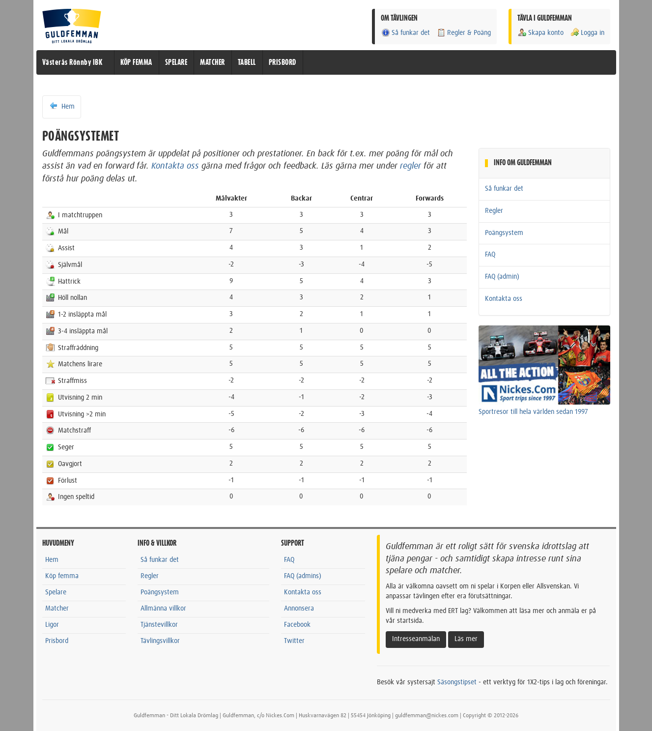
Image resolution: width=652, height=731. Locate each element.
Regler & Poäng (463, 32)
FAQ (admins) (302, 576)
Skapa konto (540, 32)
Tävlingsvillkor (160, 641)
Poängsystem (504, 233)
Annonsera (299, 608)
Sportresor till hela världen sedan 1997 (533, 412)
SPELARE (176, 62)
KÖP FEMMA (136, 62)
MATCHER (212, 62)
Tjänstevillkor (159, 624)
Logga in (587, 32)
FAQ (490, 254)
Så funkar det (405, 32)
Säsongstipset (457, 682)
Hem (62, 106)
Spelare (55, 592)
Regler (494, 210)
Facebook (297, 624)
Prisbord (56, 641)
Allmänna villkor (163, 608)
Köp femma (62, 576)
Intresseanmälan (416, 639)
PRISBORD (282, 62)
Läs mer (466, 639)
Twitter (294, 641)
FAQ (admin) (502, 276)
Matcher (57, 608)
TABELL (247, 62)
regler (410, 166)
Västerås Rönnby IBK (72, 62)
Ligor (52, 624)
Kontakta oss (175, 166)
